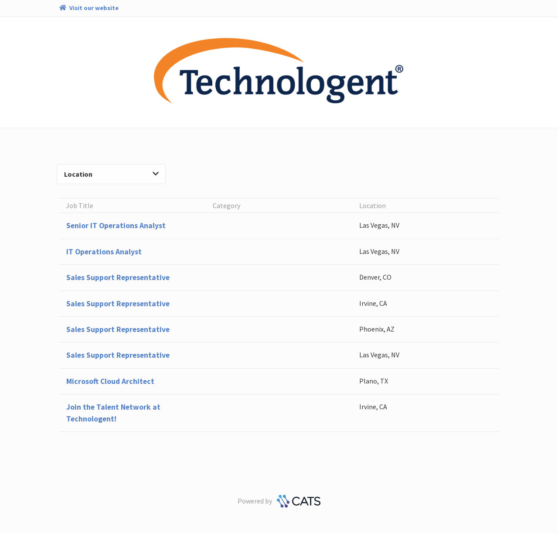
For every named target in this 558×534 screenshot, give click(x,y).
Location (111, 174)
